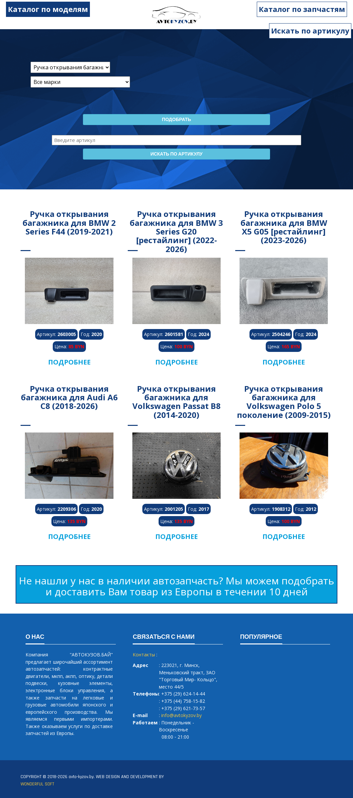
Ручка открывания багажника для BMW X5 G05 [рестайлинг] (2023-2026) (284, 226)
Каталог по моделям (44, 9)
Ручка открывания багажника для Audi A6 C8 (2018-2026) (69, 397)
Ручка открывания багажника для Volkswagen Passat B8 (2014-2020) (176, 401)
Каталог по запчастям (306, 9)
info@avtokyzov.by (181, 715)
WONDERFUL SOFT (37, 784)
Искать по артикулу (310, 30)
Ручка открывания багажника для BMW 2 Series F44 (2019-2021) (69, 222)
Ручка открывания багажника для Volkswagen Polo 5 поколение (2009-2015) (284, 401)
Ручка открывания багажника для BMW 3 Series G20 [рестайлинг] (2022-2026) (176, 231)
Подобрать (176, 120)
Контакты (144, 654)
